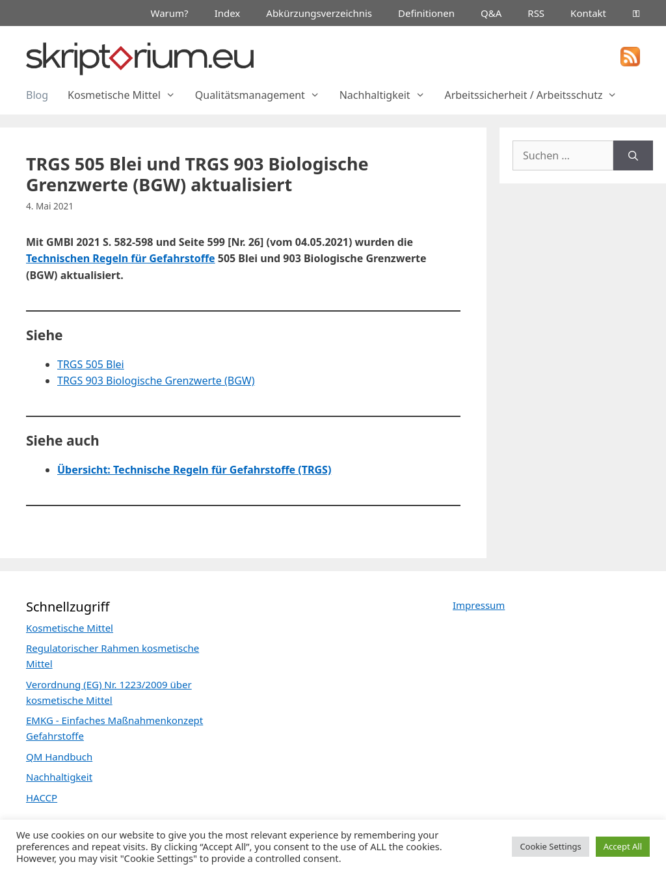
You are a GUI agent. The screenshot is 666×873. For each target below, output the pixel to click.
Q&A (491, 13)
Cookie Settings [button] (550, 846)
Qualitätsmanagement (262, 94)
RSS (535, 13)
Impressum (479, 604)
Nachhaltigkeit (387, 94)
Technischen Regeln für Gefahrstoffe (120, 258)
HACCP (41, 797)
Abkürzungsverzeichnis (319, 13)
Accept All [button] (623, 846)
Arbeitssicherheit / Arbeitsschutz (535, 94)
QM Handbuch (59, 756)
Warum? (170, 13)
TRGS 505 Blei (90, 364)
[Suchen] (633, 155)
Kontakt (588, 13)
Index (228, 13)
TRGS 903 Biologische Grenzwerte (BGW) (156, 380)
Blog (37, 95)
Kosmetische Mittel (126, 94)
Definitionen (426, 13)
